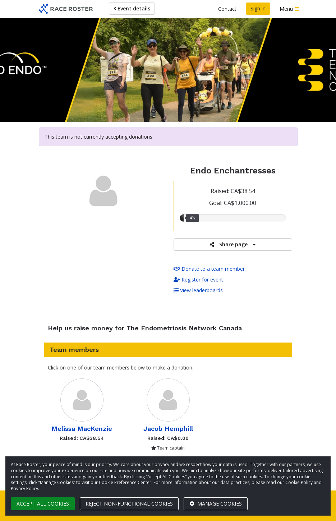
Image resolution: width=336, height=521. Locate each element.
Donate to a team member (209, 268)
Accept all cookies (43, 503)
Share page (233, 244)
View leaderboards (198, 290)
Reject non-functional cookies (129, 503)
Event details (132, 8)
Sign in (258, 8)
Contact (227, 8)
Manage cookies (215, 503)
